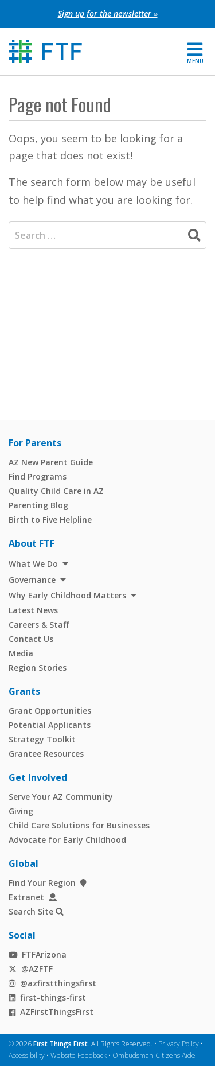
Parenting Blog (38, 505)
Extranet (33, 897)
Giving (21, 811)
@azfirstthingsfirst (52, 983)
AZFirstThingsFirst (51, 1011)
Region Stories (38, 667)
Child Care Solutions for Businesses (79, 825)
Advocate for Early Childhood (67, 839)
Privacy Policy (178, 1044)
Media (21, 653)
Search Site (31, 912)
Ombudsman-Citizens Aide (154, 1055)
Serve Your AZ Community (61, 796)
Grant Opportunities (50, 710)
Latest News (33, 610)
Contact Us (31, 638)
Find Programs (38, 476)
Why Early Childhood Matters (67, 595)
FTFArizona (38, 954)
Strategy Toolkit (42, 739)
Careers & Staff (39, 624)
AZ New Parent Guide (51, 462)
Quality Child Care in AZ (56, 490)
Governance (32, 579)
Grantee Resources (46, 753)
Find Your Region (47, 882)
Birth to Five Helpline (50, 519)
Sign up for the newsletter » (108, 13)
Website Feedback (78, 1055)
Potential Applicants (50, 724)
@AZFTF (31, 968)
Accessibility (27, 1055)
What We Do (33, 563)
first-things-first (47, 997)
